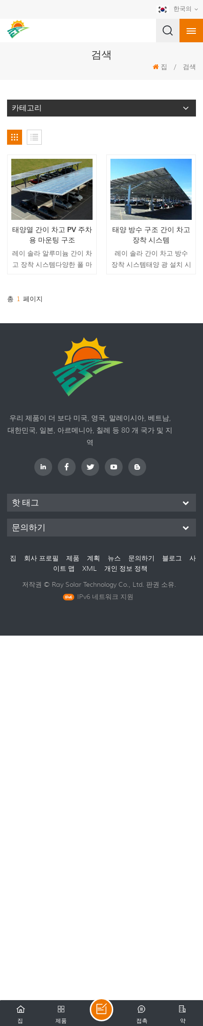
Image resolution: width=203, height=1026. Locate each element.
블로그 (172, 558)
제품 (72, 558)
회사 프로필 (41, 558)
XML (90, 568)
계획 (93, 558)
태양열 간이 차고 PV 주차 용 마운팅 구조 (52, 235)
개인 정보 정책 (126, 568)
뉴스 (114, 558)
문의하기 (141, 558)
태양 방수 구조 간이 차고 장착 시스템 (151, 235)
